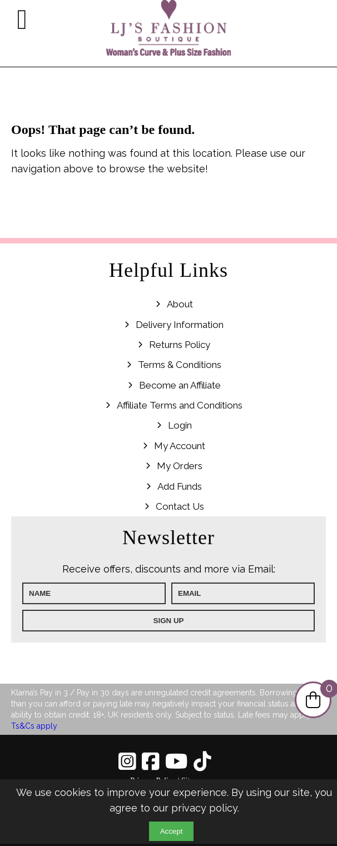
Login (180, 425)
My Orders (179, 465)
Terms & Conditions (179, 364)
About (180, 304)
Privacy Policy (153, 781)
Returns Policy (179, 344)
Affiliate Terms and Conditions (179, 405)
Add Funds (179, 486)
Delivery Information (180, 324)
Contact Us (180, 506)
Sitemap (194, 781)
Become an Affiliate (180, 385)
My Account (179, 445)
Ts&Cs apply (34, 725)
